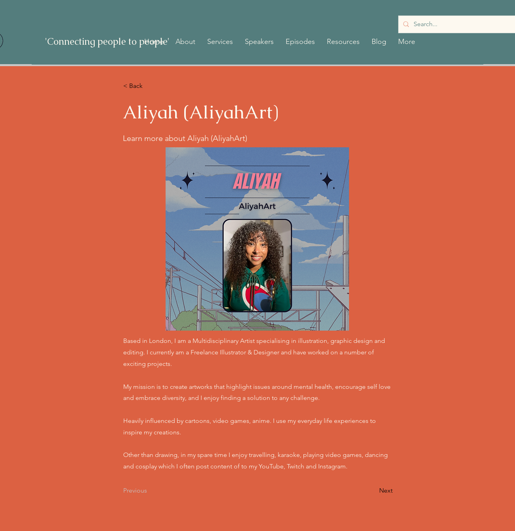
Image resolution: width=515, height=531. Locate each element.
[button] (185, 41)
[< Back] (149, 86)
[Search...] (458, 24)
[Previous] (149, 491)
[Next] (373, 491)
